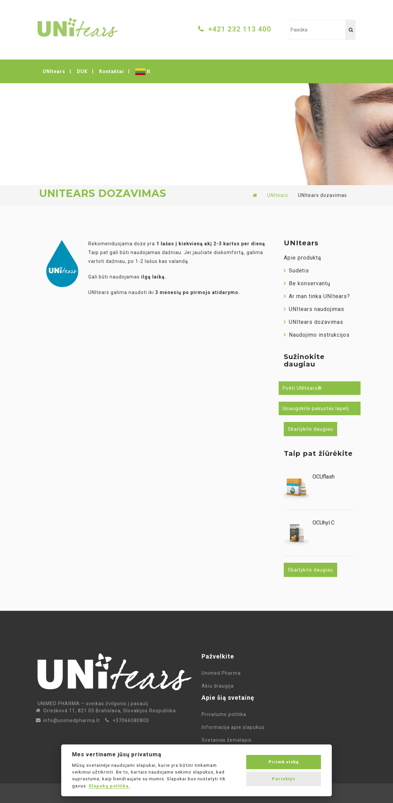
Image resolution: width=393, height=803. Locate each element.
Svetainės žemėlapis (228, 740)
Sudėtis (296, 270)
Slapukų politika (109, 785)
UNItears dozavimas (313, 322)
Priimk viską (284, 761)
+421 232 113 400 (239, 29)
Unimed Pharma (223, 673)
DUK (82, 71)
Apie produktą (302, 257)
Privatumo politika (225, 714)
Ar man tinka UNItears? (317, 296)
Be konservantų (307, 283)
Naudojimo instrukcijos (317, 335)
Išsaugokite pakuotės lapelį (315, 408)
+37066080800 (131, 720)
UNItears (54, 71)
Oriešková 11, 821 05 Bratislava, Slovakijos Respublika (109, 710)
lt (143, 71)
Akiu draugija (218, 686)
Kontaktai (111, 71)
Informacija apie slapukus (234, 727)
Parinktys (283, 778)
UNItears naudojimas (314, 309)
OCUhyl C (323, 523)
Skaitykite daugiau (310, 429)
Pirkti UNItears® (302, 388)
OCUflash (323, 476)
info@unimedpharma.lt (71, 720)
